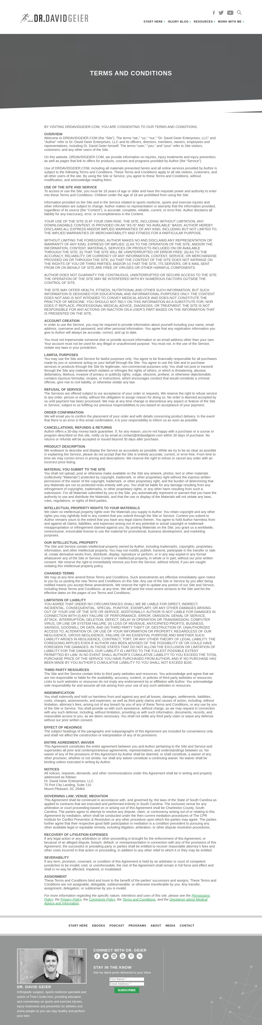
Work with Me (230, 21)
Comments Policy (102, 899)
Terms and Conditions (139, 899)
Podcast (116, 925)
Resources (203, 21)
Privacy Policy (71, 899)
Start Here (153, 21)
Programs (137, 925)
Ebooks (98, 925)
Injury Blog (178, 21)
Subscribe (127, 990)
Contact (187, 925)
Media (170, 925)
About (156, 925)
